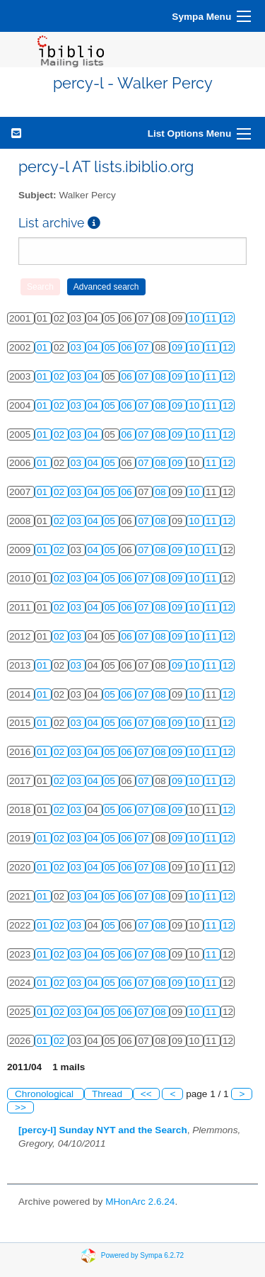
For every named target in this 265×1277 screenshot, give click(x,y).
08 (161, 376)
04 (94, 347)
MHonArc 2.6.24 (140, 1201)
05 (111, 347)
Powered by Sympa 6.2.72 (142, 1255)
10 (195, 318)
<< (146, 1094)
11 (212, 318)
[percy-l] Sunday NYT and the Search (102, 1130)
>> (20, 1107)
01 (43, 347)
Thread (108, 1094)
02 (60, 376)
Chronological (45, 1094)
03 (77, 347)
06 (128, 347)
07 (144, 347)
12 (228, 318)
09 (178, 347)
